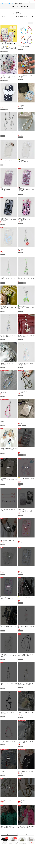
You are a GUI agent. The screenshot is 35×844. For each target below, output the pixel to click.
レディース (6, 3)
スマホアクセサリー (10, 3)
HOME (2, 3)
